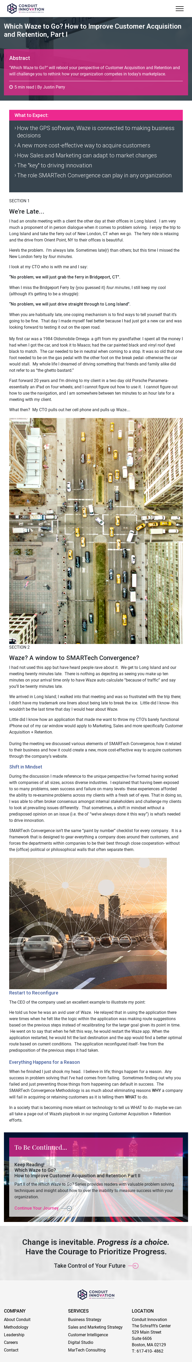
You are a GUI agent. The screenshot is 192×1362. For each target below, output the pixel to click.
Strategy (114, 1327)
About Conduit (17, 1319)
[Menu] (179, 8)
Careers (11, 1342)
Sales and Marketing (87, 1327)
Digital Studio (80, 1342)
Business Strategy (84, 1319)
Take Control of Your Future (90, 1265)
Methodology (16, 1327)
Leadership (14, 1334)
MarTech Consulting (87, 1350)
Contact (11, 1350)
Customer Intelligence (88, 1334)
